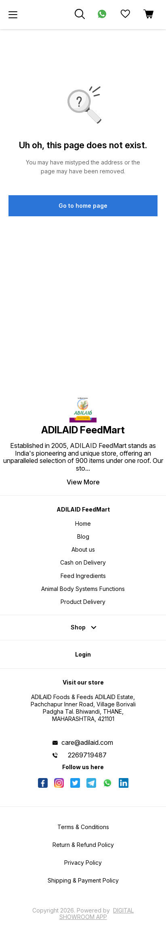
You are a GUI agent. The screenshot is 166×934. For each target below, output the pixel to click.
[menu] (12, 14)
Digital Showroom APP (96, 913)
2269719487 (87, 755)
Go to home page (83, 205)
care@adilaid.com (87, 742)
